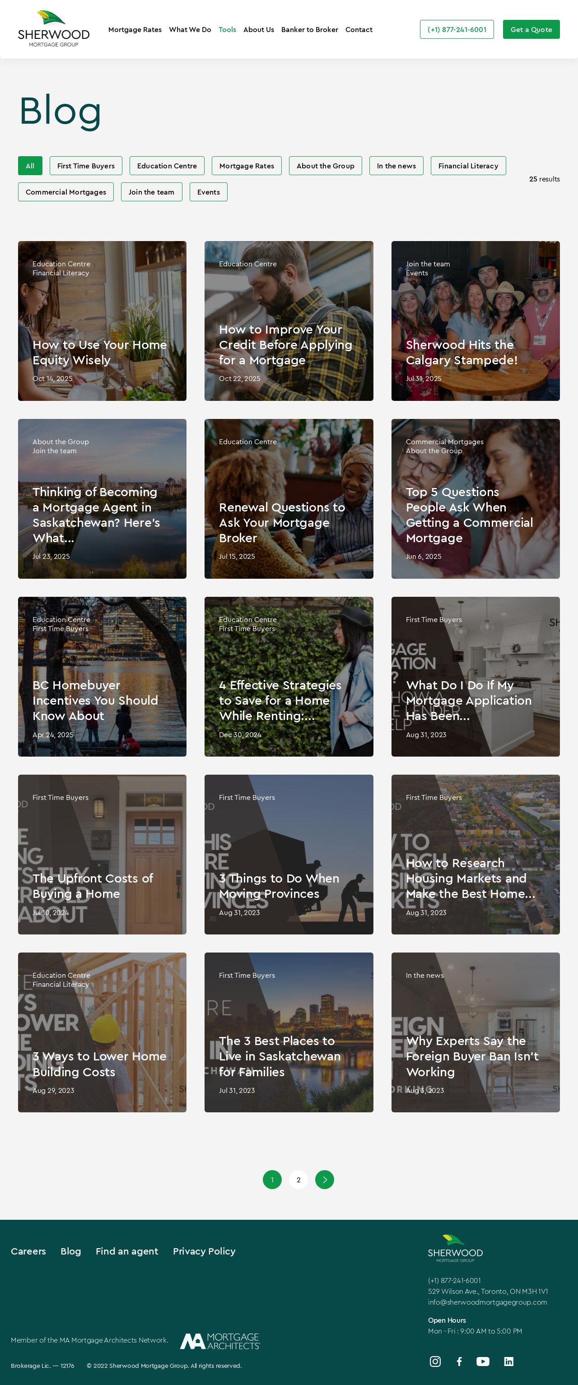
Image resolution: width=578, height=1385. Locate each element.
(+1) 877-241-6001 (454, 1280)
